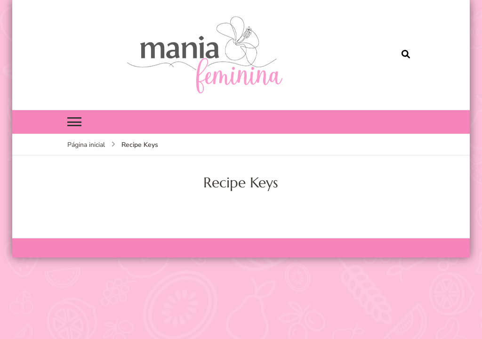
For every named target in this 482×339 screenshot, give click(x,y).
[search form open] (406, 54)
